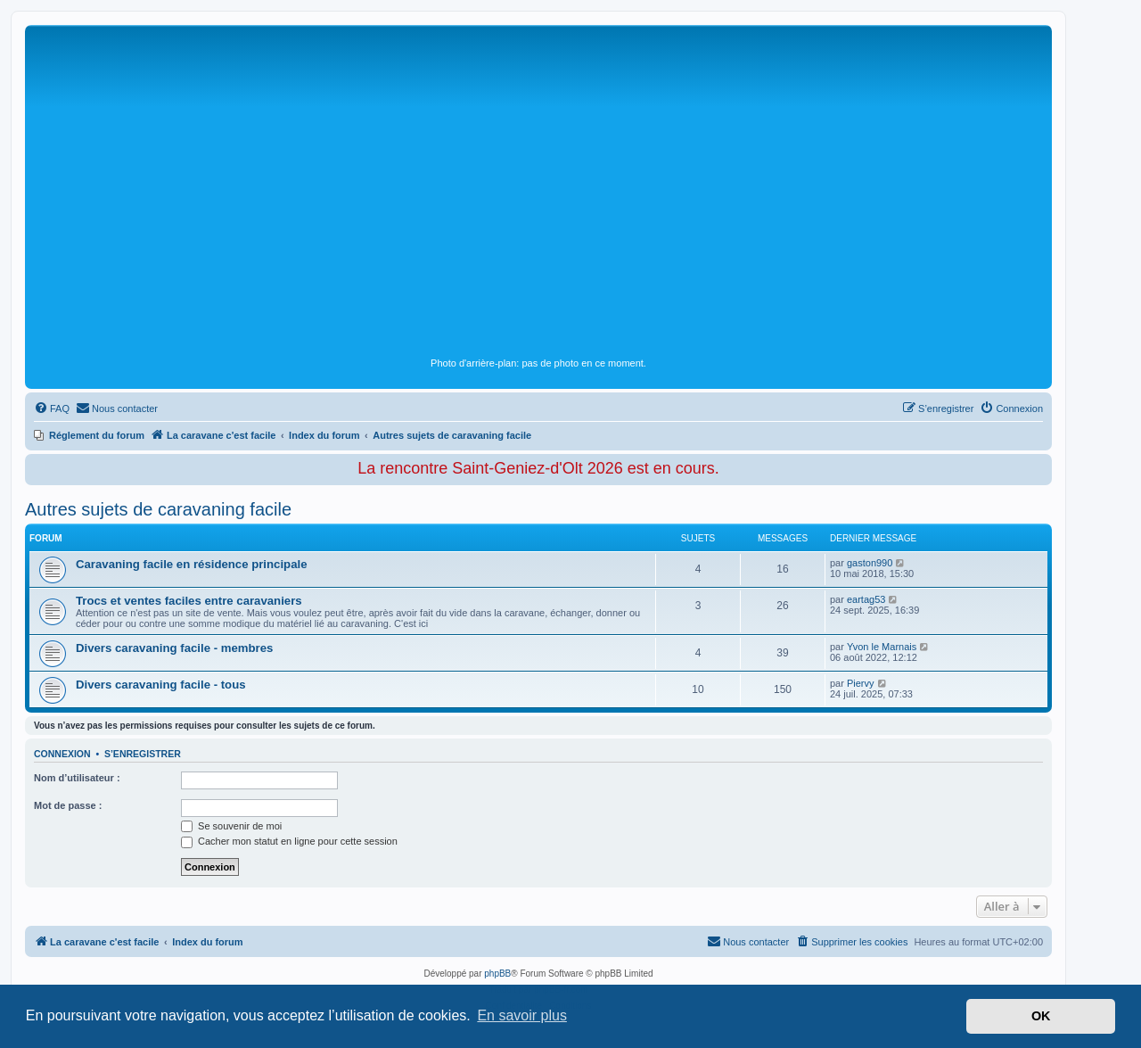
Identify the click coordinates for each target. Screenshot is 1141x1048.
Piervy (860, 683)
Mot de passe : (68, 805)
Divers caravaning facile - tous (161, 684)
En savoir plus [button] (522, 1015)
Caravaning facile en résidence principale (191, 564)
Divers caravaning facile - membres (174, 648)
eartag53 (866, 599)
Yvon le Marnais (881, 646)
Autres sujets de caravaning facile (158, 509)
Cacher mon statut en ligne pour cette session (289, 841)
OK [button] (1041, 1016)
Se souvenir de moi (231, 826)
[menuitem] (52, 408)
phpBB (497, 973)
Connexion (62, 753)
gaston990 (869, 562)
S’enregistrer (142, 753)
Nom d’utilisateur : (77, 777)
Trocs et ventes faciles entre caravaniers (189, 600)
